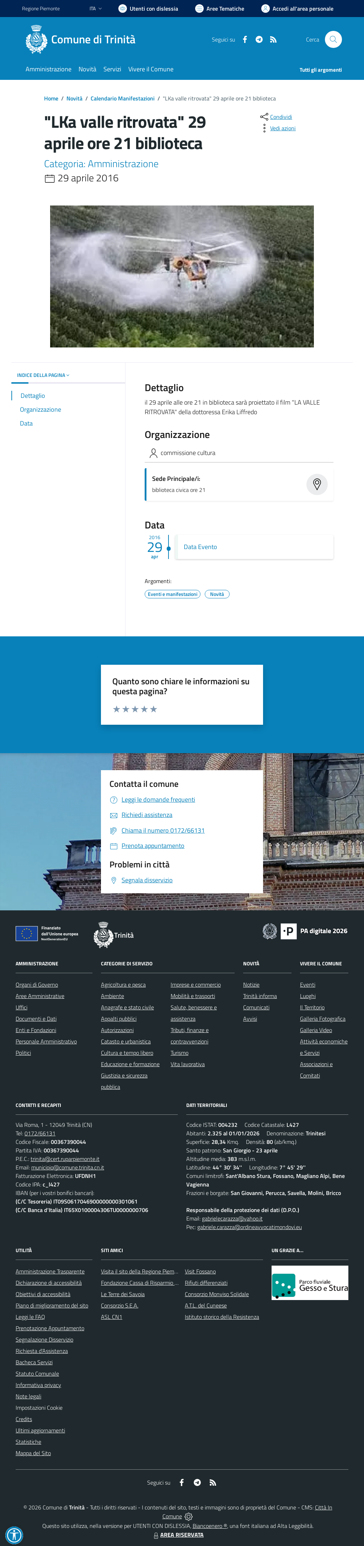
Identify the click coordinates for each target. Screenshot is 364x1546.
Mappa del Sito (33, 1453)
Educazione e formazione (130, 1064)
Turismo (179, 1052)
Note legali (28, 1396)
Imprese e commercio (196, 984)
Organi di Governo (37, 984)
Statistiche (28, 1441)
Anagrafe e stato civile (127, 1007)
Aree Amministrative (40, 996)
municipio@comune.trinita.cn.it (67, 1167)
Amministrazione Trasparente (50, 1271)
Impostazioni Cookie (39, 1407)
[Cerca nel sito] (333, 39)
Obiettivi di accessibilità (43, 1294)
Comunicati (256, 1007)
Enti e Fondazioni (36, 1030)
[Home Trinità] (83, 39)
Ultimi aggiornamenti (40, 1430)
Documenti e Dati (36, 1018)
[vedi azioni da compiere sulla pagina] (277, 128)
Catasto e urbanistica (126, 1041)
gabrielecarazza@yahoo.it (232, 1218)
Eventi (307, 984)
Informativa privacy (38, 1385)
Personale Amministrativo (46, 1041)
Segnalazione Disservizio (44, 1339)
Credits (24, 1419)
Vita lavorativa (188, 1064)
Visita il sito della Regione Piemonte (143, 1271)
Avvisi (250, 1018)
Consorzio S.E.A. (119, 1305)
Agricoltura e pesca (123, 984)
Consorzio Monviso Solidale (217, 1294)
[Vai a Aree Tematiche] (220, 8)
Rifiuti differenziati (206, 1282)
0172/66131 (40, 1133)
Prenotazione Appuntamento (50, 1328)
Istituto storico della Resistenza (222, 1316)
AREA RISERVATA (178, 1534)
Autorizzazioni (117, 1030)
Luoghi (308, 996)
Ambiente (112, 996)
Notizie (251, 984)
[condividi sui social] (275, 116)
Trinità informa (260, 996)
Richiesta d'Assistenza (42, 1351)
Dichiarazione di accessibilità (49, 1282)
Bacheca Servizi (34, 1362)
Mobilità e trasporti (193, 996)
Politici (23, 1052)
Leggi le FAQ (30, 1316)
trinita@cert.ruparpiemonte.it (65, 1159)
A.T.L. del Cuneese (206, 1305)
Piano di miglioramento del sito (52, 1305)
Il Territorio (312, 1007)
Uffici (21, 1007)
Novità (74, 98)
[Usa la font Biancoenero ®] (148, 8)
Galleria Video (316, 1030)
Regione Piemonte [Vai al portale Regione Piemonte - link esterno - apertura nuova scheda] (41, 8)
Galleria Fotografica (323, 1018)
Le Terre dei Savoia (123, 1294)
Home (51, 98)
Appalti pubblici (118, 1018)
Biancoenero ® (210, 1526)
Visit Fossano (200, 1271)
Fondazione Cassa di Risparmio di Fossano (150, 1282)
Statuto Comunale (37, 1373)
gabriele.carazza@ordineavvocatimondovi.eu (249, 1227)
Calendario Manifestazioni (123, 98)
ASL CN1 (111, 1316)
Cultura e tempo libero (127, 1052)
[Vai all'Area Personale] (297, 8)
